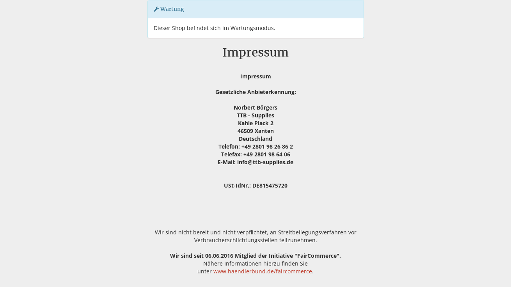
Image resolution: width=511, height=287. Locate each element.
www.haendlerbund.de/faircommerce (262, 271)
